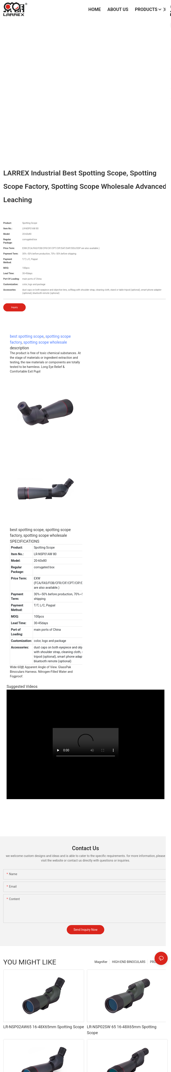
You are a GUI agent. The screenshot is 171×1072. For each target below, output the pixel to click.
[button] (164, 9)
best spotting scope (27, 336)
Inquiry (14, 307)
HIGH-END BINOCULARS (128, 962)
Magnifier (101, 962)
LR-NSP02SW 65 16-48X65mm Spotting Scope (122, 1029)
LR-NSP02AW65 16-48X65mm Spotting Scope (43, 1026)
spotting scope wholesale (45, 342)
